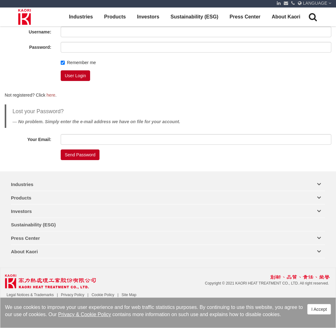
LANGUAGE (314, 3)
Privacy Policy (72, 295)
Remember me (78, 62)
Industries (81, 16)
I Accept (319, 309)
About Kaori (286, 16)
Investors (148, 16)
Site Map (129, 295)
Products (115, 16)
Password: (40, 47)
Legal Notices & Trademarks (30, 295)
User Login (75, 75)
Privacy (66, 314)
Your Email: (39, 139)
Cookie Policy (96, 314)
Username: (40, 31)
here (51, 95)
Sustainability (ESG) (194, 16)
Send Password (80, 154)
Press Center (245, 16)
